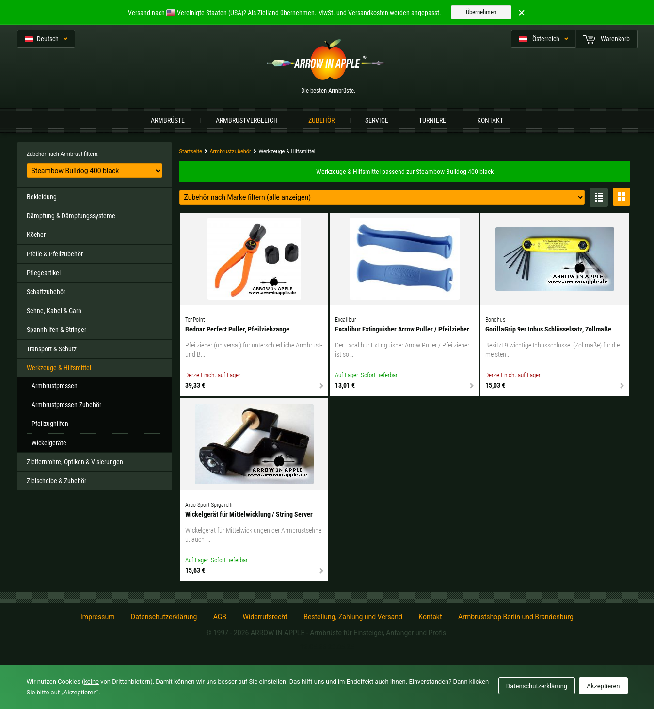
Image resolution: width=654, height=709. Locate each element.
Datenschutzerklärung (164, 617)
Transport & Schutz (52, 349)
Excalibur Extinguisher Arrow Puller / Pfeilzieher (402, 329)
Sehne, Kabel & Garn (54, 311)
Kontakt (490, 120)
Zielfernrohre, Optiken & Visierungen (75, 462)
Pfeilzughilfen (50, 423)
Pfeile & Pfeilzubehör (55, 254)
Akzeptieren (603, 686)
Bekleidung (42, 197)
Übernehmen (481, 12)
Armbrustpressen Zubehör (66, 405)
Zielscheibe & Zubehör (56, 481)
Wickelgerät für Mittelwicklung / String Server (249, 514)
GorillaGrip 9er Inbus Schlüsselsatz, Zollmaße (548, 329)
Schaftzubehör (46, 292)
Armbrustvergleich (247, 120)
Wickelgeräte (49, 443)
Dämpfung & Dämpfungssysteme (71, 216)
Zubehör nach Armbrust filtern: (63, 154)
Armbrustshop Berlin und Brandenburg (516, 617)
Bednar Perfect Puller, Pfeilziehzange (237, 329)
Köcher (36, 234)
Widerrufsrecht (265, 617)
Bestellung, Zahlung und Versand (352, 617)
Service (376, 120)
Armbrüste (168, 120)
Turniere (432, 120)
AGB (219, 617)
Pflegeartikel (44, 273)
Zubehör (321, 120)
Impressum (97, 617)
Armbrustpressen (55, 386)
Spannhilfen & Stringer (56, 329)
